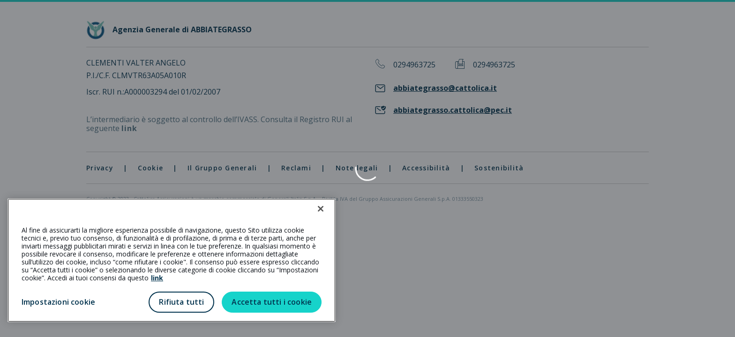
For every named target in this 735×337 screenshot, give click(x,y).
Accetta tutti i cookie (272, 302)
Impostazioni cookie (58, 302)
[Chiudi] (320, 208)
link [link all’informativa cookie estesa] (157, 277)
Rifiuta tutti (181, 302)
